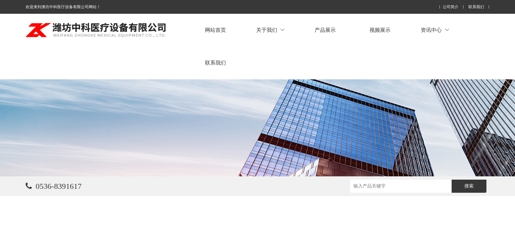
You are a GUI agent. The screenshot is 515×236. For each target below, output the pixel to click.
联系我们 (476, 7)
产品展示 (325, 30)
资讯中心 (435, 30)
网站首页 (215, 30)
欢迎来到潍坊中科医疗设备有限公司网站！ (63, 7)
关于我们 (270, 30)
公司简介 (451, 7)
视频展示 (380, 30)
